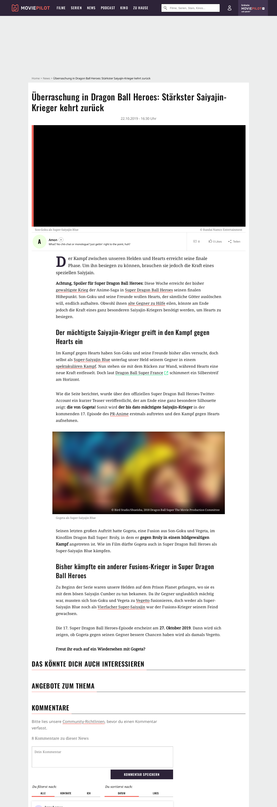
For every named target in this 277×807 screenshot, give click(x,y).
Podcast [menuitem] (108, 7)
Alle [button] (43, 793)
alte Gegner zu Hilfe (146, 303)
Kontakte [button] (65, 793)
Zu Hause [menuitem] (141, 7)
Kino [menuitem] (124, 7)
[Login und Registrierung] (229, 8)
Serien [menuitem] (76, 7)
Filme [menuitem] (61, 7)
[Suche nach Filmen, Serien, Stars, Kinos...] (190, 8)
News (46, 78)
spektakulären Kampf (76, 366)
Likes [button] (156, 793)
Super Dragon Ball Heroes (149, 289)
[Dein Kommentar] (102, 756)
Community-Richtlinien (84, 721)
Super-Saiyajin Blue (92, 359)
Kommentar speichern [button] (141, 774)
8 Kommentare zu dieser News (60, 738)
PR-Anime (119, 413)
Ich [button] (89, 793)
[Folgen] (61, 239)
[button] (215, 241)
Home (36, 78)
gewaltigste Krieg (72, 289)
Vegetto (143, 600)
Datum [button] (121, 793)
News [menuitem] (91, 7)
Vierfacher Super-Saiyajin (121, 606)
